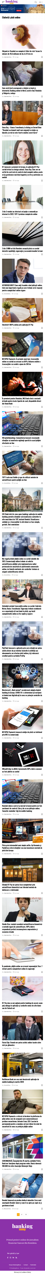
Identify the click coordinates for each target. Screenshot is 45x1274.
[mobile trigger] (4, 2)
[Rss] (16, 1257)
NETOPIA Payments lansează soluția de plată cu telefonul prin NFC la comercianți (22, 733)
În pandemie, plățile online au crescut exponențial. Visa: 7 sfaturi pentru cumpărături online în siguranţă (22, 967)
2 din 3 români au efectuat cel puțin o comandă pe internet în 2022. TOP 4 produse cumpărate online (20, 212)
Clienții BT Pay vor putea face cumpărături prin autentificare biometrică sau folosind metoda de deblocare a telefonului (19, 887)
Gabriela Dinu (7, 57)
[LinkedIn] (13, 1257)
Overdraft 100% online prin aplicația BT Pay (17, 324)
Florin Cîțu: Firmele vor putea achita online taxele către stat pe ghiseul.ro (21, 1043)
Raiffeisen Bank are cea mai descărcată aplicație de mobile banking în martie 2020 (20, 1080)
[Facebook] (7, 1257)
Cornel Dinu (7, 293)
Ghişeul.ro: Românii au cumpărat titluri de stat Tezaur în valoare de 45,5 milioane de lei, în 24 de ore (22, 52)
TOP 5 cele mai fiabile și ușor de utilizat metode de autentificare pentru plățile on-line (20, 478)
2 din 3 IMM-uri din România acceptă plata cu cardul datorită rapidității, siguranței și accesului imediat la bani (22, 249)
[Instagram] (10, 1257)
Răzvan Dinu (7, 1208)
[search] (35, 2)
